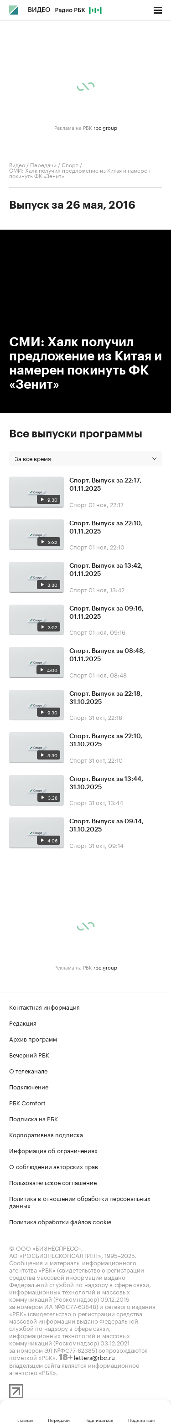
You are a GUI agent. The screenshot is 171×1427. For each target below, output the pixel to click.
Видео (39, 10)
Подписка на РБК (33, 1118)
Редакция (22, 1022)
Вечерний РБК (29, 1054)
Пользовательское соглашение (53, 1181)
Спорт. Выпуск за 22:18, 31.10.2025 (105, 698)
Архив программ (33, 1038)
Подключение (28, 1086)
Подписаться (98, 1419)
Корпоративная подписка (46, 1134)
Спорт (70, 164)
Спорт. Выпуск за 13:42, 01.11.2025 (106, 570)
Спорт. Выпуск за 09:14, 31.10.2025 (106, 825)
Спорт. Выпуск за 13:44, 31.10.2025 (106, 783)
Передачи (43, 164)
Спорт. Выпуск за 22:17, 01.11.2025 (105, 484)
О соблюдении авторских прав (53, 1165)
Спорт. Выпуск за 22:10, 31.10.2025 (105, 740)
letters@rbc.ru (94, 1356)
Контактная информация (44, 1006)
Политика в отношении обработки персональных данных (79, 1201)
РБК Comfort (27, 1102)
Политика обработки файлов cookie (60, 1221)
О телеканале (28, 1070)
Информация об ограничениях (53, 1150)
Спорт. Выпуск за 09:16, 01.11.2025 (106, 613)
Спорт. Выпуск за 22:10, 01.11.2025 (105, 527)
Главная (24, 1419)
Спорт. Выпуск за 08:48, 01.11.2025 (107, 655)
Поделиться (141, 1419)
